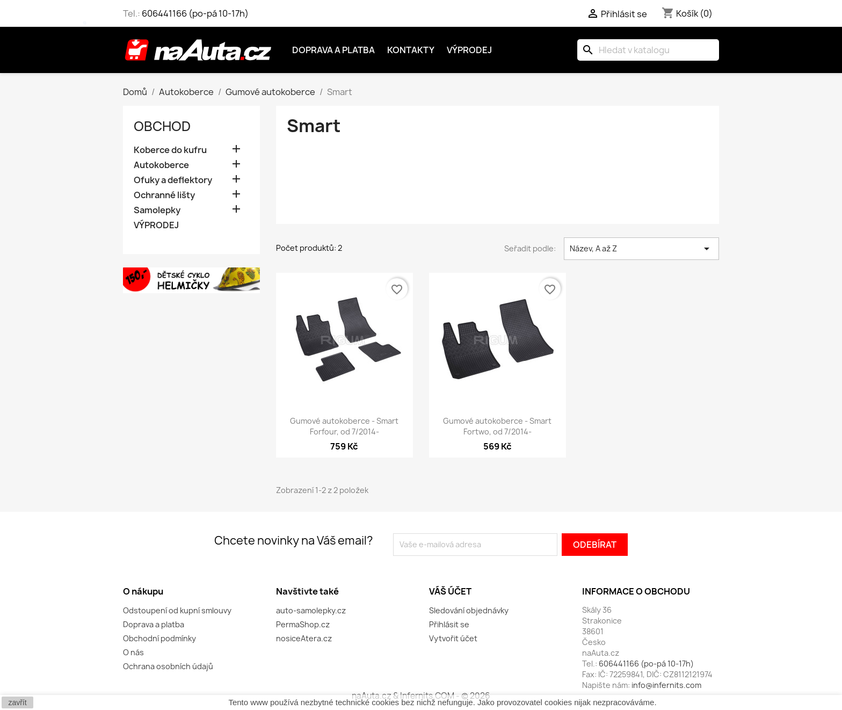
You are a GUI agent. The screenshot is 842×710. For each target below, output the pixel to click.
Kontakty (410, 50)
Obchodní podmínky (159, 638)
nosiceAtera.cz (304, 638)
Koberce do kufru (170, 150)
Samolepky (157, 210)
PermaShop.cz (303, 624)
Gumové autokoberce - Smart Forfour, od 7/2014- (344, 426)
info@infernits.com (666, 685)
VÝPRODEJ (156, 225)
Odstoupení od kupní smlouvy (177, 610)
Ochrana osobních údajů (168, 666)
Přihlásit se (449, 624)
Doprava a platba (333, 50)
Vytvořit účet (453, 638)
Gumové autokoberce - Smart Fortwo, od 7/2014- (497, 426)
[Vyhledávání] (648, 50)
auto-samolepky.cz (311, 610)
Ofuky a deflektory (173, 180)
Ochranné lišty (164, 195)
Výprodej (469, 50)
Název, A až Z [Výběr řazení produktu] (641, 248)
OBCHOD (162, 126)
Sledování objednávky (469, 610)
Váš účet (450, 591)
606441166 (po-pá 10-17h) (195, 13)
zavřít (17, 702)
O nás (133, 652)
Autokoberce (161, 165)
